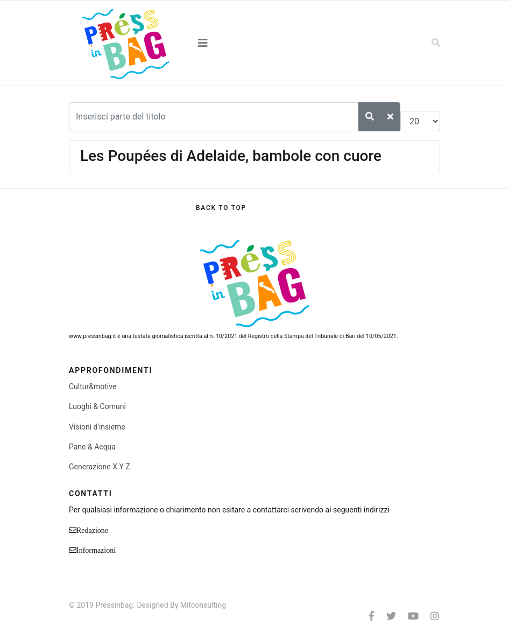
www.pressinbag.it (92, 336)
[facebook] (371, 616)
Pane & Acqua (92, 446)
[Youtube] (413, 616)
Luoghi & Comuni (97, 406)
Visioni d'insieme (97, 427)
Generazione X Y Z (99, 466)
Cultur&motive (92, 386)
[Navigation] (254, 43)
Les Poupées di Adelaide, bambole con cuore (230, 156)
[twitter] (391, 616)
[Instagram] (434, 616)
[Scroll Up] (221, 208)
